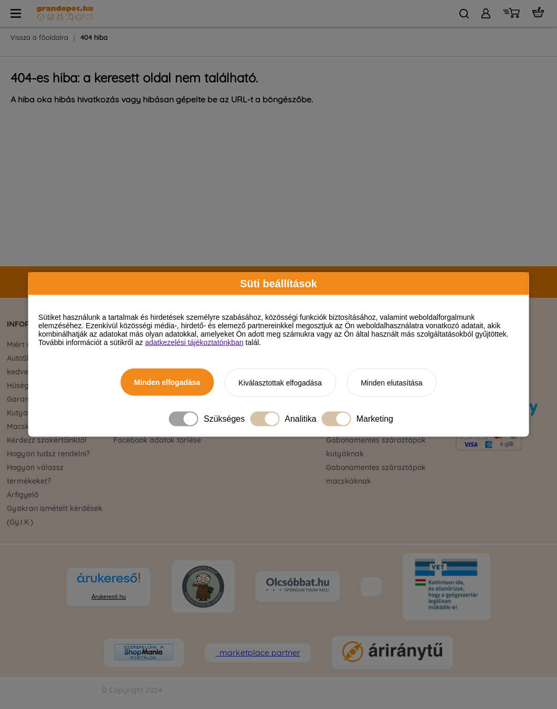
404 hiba (94, 38)
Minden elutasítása (392, 383)
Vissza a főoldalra (39, 38)
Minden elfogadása (167, 382)
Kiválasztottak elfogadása (280, 383)
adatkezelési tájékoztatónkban (194, 342)
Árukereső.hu (108, 596)
